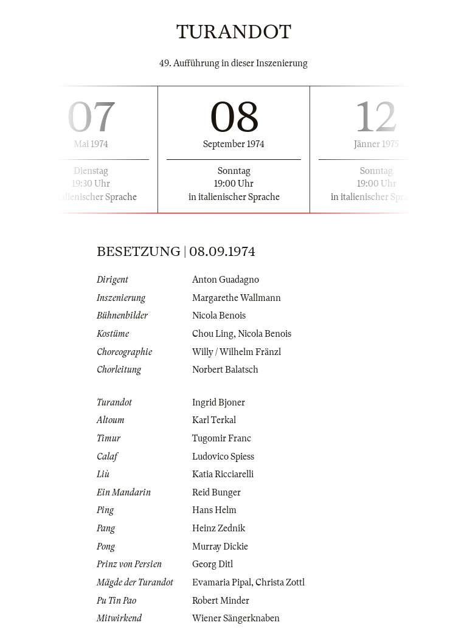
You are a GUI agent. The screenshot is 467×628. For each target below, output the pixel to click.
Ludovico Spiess (223, 456)
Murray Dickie (220, 546)
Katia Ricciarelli (223, 474)
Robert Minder (220, 601)
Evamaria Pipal (221, 582)
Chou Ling (213, 334)
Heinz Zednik (218, 528)
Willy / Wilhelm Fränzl (236, 352)
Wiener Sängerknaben (236, 618)
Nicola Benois (219, 315)
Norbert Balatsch (225, 369)
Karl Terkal (214, 420)
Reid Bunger (216, 492)
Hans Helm (214, 510)
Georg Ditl (212, 564)
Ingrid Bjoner (218, 402)
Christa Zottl (280, 582)
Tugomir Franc (221, 438)
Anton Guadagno (225, 280)
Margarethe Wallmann (236, 298)
